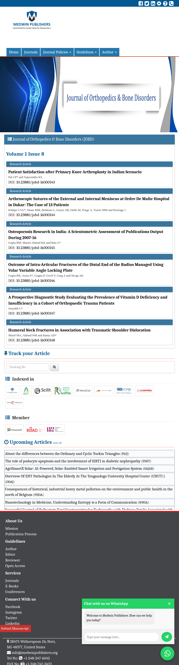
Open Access (15, 566)
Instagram (13, 612)
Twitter (11, 618)
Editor (10, 554)
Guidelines (87, 52)
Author (109, 52)
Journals (30, 52)
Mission (11, 528)
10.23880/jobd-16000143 (35, 182)
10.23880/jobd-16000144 (35, 215)
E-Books (11, 586)
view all (57, 442)
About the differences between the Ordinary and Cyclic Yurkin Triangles (67, 453)
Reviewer (12, 560)
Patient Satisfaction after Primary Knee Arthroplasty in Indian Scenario (75, 172)
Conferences (15, 591)
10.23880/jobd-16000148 (35, 340)
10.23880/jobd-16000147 (35, 313)
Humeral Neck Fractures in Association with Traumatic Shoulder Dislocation (79, 330)
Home (14, 52)
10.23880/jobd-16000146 (35, 280)
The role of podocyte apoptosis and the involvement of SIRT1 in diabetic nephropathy (78, 461)
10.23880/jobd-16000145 (35, 248)
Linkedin (12, 623)
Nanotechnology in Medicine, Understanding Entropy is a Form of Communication (77, 502)
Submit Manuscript (15, 628)
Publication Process (21, 534)
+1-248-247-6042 (36, 658)
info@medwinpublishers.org (35, 652)
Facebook (12, 607)
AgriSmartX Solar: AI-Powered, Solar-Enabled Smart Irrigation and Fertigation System (79, 468)
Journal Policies (57, 52)
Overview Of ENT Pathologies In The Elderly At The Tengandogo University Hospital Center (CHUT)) (85, 479)
